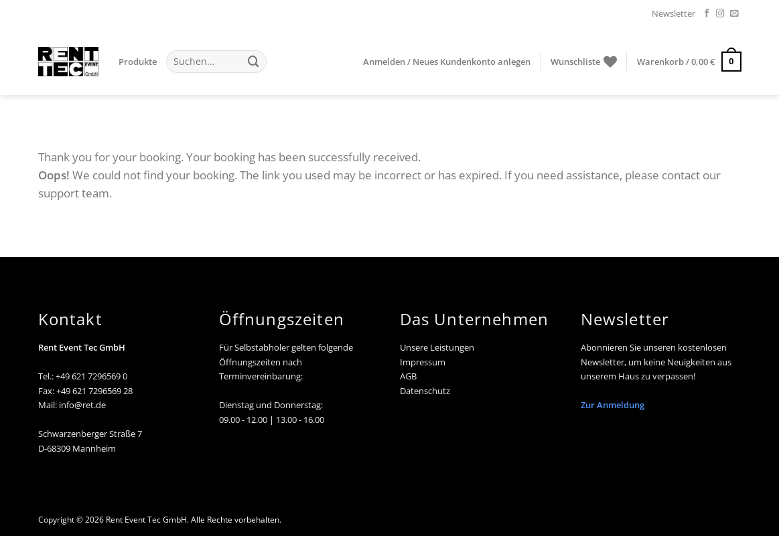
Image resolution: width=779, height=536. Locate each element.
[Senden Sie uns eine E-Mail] (734, 14)
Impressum (422, 362)
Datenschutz (425, 391)
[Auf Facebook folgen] (707, 14)
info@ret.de (82, 405)
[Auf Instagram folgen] (720, 14)
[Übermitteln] (254, 61)
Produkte (138, 62)
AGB (408, 376)
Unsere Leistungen (437, 347)
